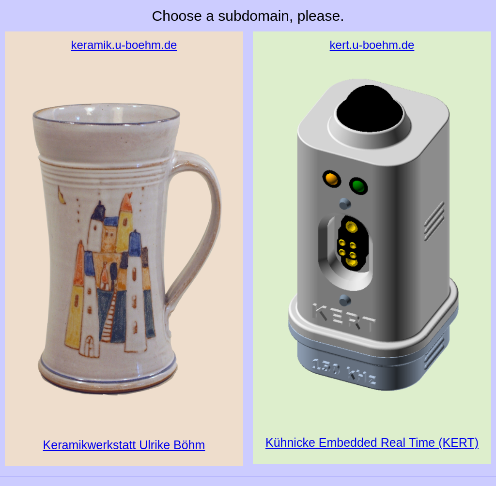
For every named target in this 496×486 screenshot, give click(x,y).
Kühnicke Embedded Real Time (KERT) (372, 242)
